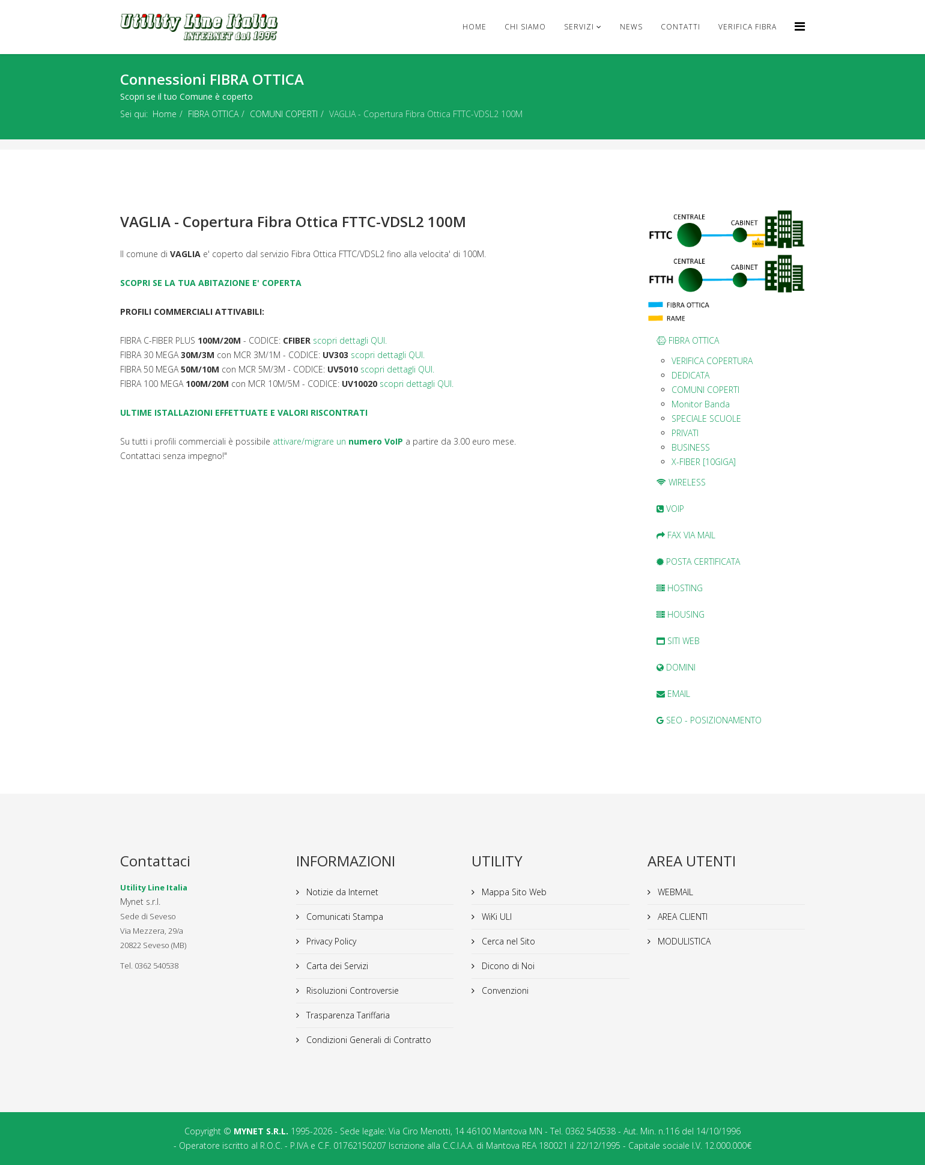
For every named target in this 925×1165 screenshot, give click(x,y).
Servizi (579, 27)
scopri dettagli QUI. (350, 340)
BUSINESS (691, 447)
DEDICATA (690, 375)
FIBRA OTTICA (213, 114)
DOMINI (676, 667)
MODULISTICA (683, 941)
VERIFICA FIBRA (747, 27)
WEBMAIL (674, 892)
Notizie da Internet (341, 892)
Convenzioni (504, 990)
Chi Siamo (525, 27)
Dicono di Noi (507, 966)
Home (474, 27)
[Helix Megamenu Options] (800, 26)
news (631, 27)
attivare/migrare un (338, 441)
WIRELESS (681, 482)
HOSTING (680, 588)
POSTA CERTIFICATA (698, 561)
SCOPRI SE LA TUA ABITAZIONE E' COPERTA (211, 282)
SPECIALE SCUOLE (706, 418)
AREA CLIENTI (681, 916)
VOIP (670, 508)
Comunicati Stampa (343, 916)
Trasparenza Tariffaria (347, 1015)
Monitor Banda (701, 404)
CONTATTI (680, 27)
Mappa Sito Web (513, 892)
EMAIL (673, 693)
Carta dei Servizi (336, 966)
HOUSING (681, 614)
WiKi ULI (495, 916)
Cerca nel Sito (507, 941)
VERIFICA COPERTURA (712, 361)
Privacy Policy (330, 941)
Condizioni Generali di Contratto (367, 1039)
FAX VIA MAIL (686, 535)
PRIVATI (685, 433)
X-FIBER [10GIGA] (704, 461)
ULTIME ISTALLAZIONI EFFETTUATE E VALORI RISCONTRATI (244, 412)
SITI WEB (678, 640)
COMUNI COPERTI (284, 114)
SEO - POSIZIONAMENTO (709, 720)
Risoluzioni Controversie (351, 990)
